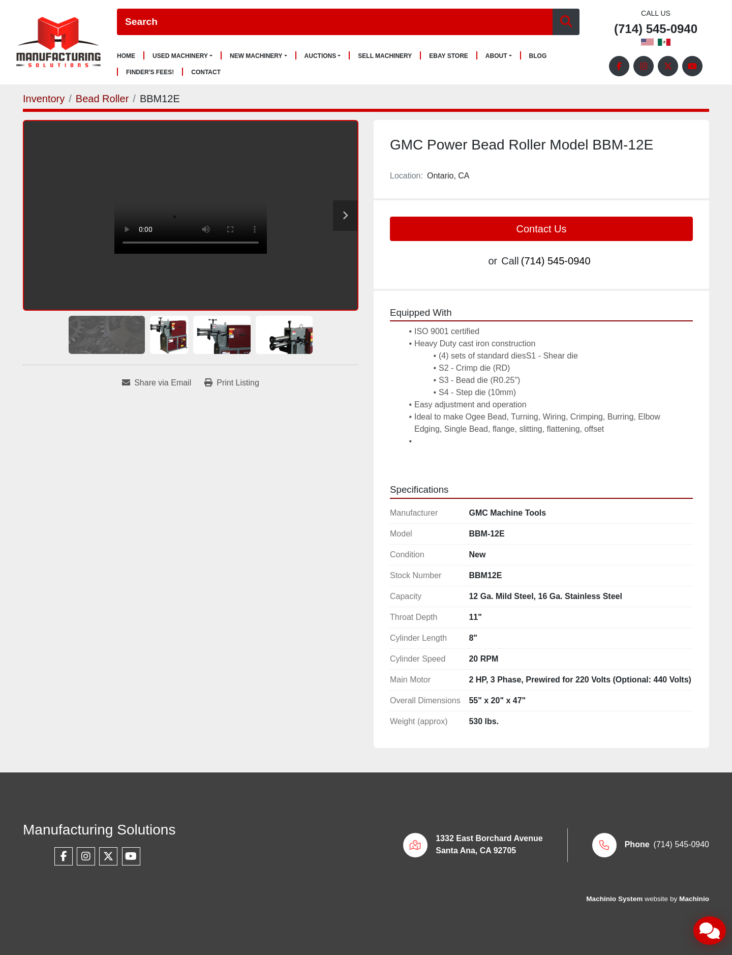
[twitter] (668, 66)
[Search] (335, 22)
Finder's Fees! (150, 72)
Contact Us (541, 228)
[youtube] (692, 66)
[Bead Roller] (102, 98)
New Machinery (256, 56)
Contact (206, 72)
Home (126, 56)
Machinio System (614, 899)
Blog (538, 56)
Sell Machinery (385, 56)
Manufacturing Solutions (99, 830)
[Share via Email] (156, 383)
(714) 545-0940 (655, 29)
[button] (182, 56)
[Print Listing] (232, 383)
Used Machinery (180, 56)
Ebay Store (448, 56)
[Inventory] (44, 98)
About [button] (496, 56)
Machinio (694, 899)
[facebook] (619, 66)
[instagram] (643, 66)
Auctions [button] (320, 56)
